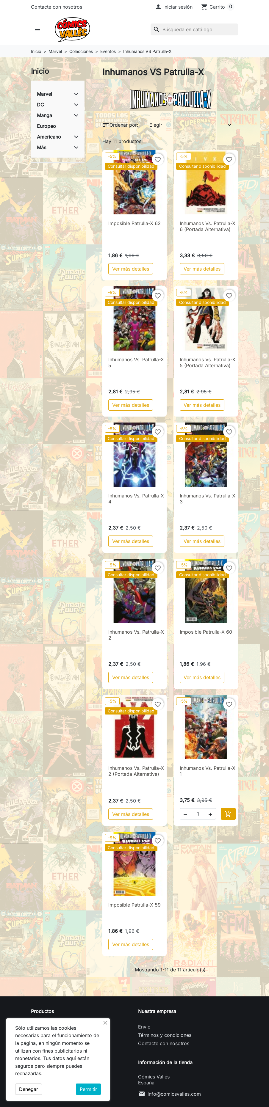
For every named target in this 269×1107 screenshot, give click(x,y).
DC (40, 105)
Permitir (88, 1089)
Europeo (46, 126)
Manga (44, 115)
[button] (173, 6)
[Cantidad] (198, 813)
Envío (144, 1027)
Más (41, 147)
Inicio (40, 71)
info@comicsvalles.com (174, 1094)
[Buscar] (194, 29)
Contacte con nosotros (56, 7)
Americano (49, 137)
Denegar (28, 1089)
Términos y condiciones (164, 1035)
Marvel (44, 94)
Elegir (191, 124)
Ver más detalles (130, 269)
